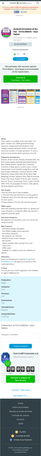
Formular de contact (20, 415)
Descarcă (20, 79)
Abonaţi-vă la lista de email (20, 411)
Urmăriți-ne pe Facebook (23, 440)
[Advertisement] (20, 21)
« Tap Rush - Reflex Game (20, 390)
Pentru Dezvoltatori (20, 407)
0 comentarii (20, 59)
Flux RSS (23, 432)
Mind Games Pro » (20, 396)
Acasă (20, 403)
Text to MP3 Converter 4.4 (25, 353)
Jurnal (20, 423)
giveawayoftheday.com (25, 448)
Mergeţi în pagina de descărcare (20, 379)
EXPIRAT (20, 44)
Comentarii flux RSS (23, 436)
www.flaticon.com (7, 262)
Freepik (28, 259)
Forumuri (20, 419)
